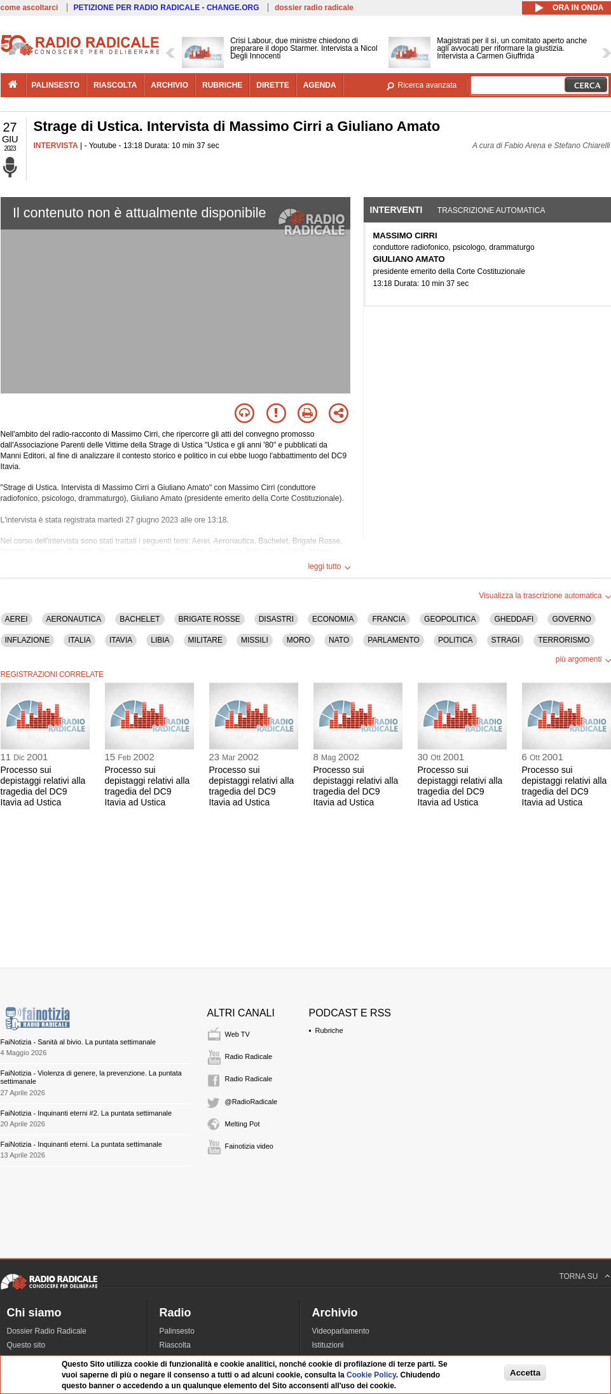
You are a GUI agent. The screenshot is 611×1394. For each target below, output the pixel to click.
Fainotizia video (249, 1146)
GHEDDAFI (513, 619)
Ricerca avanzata (427, 85)
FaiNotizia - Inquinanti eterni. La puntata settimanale (81, 1144)
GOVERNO (571, 619)
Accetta (525, 1372)
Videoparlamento (341, 1331)
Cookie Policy (371, 1374)
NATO (339, 640)
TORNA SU (578, 1276)
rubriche (222, 85)
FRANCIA (389, 619)
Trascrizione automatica (491, 210)
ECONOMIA (333, 619)
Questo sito (26, 1345)
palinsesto (56, 85)
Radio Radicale (249, 1056)
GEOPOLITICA (450, 619)
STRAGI (505, 640)
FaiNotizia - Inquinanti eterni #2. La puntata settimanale (86, 1113)
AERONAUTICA (74, 619)
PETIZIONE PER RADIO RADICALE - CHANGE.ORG (166, 7)
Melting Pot (242, 1124)
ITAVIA (120, 640)
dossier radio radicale (314, 7)
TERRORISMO (563, 640)
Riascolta (175, 1345)
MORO (298, 640)
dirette (272, 85)
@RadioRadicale (251, 1101)
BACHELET (140, 619)
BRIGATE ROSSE (209, 619)
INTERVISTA (56, 145)
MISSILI (254, 640)
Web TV (237, 1034)
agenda (319, 85)
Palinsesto (177, 1331)
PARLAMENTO (393, 640)
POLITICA (455, 640)
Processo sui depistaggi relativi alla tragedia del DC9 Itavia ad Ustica (43, 786)
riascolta (115, 85)
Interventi (396, 210)
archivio (169, 85)
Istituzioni (328, 1345)
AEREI (16, 619)
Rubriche (329, 1030)
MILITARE (205, 640)
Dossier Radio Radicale (46, 1331)
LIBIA (160, 640)
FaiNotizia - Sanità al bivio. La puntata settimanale (78, 1042)
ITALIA (79, 640)
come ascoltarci (29, 7)
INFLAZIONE (27, 640)
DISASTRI (276, 619)
